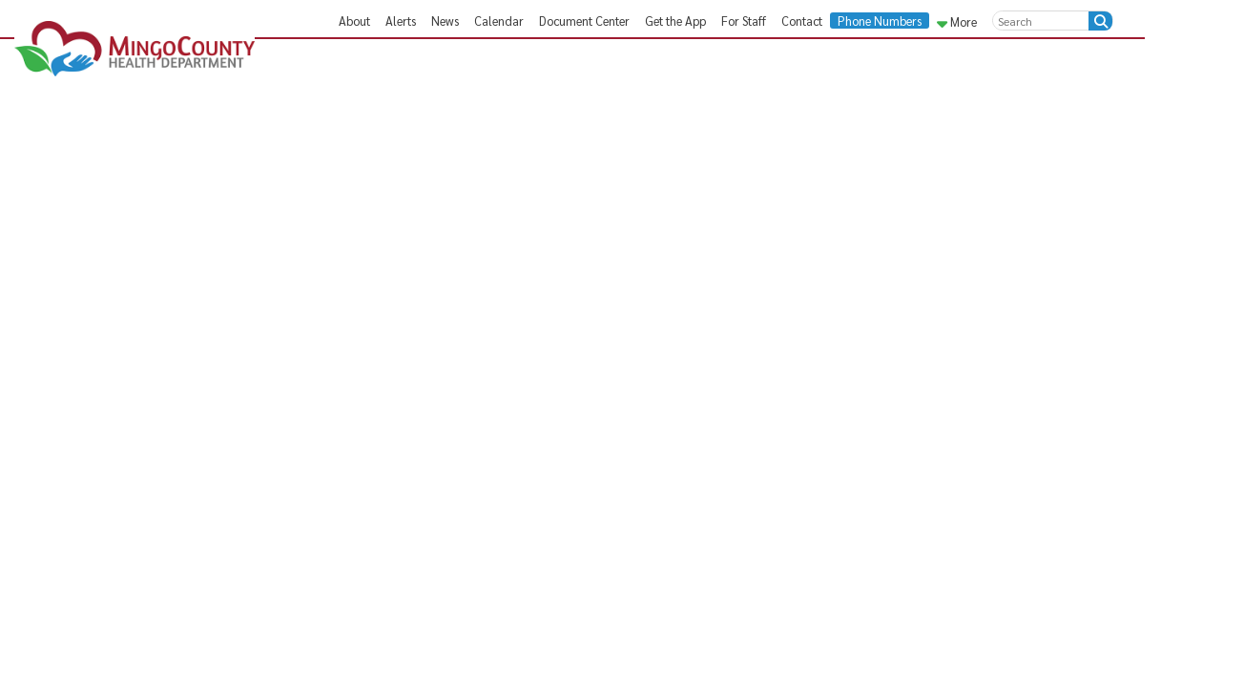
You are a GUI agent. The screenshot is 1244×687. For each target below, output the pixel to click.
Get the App (675, 20)
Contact (801, 20)
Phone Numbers (880, 20)
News (445, 20)
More (957, 21)
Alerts (400, 20)
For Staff (743, 20)
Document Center (584, 20)
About (354, 20)
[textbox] (1040, 20)
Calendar (499, 20)
